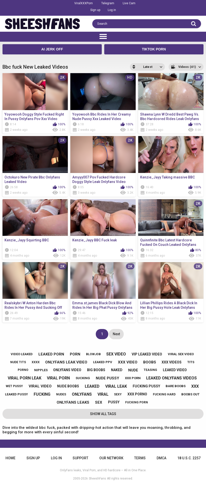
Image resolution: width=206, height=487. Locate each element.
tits (190, 362)
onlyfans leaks (73, 402)
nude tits (18, 362)
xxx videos (172, 362)
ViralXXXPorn (83, 3)
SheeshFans (97, 478)
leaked (92, 386)
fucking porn (136, 402)
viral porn (58, 378)
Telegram (107, 3)
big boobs (96, 370)
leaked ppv (102, 362)
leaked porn (51, 354)
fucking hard (164, 394)
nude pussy (107, 378)
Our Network (111, 458)
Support (80, 458)
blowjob (93, 354)
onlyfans (82, 394)
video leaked (22, 354)
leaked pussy (16, 394)
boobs (149, 362)
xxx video (127, 362)
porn (75, 354)
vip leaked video (147, 354)
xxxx (36, 362)
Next (116, 334)
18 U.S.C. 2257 (189, 458)
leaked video (175, 370)
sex (98, 402)
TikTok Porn (154, 49)
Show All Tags (103, 414)
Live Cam (129, 3)
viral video (40, 386)
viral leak (116, 386)
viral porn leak (24, 378)
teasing (150, 370)
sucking (83, 378)
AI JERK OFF (52, 49)
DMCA (161, 458)
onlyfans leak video (66, 362)
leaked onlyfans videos (171, 378)
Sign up (95, 10)
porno (23, 370)
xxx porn (133, 378)
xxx (195, 386)
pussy (113, 402)
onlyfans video (67, 370)
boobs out (190, 394)
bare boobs (176, 386)
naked (116, 370)
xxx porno (137, 394)
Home (10, 458)
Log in (112, 10)
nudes (61, 394)
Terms (140, 458)
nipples (41, 370)
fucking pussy (146, 386)
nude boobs (68, 386)
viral (103, 394)
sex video (116, 354)
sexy (118, 394)
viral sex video (181, 354)
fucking (42, 394)
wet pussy (14, 386)
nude (133, 370)
